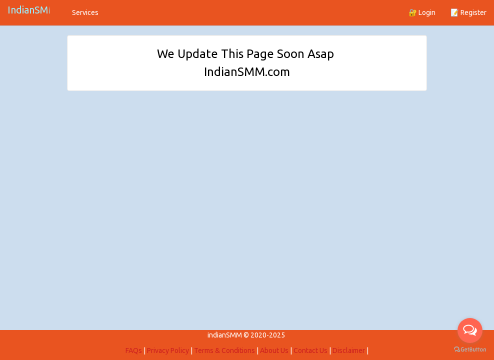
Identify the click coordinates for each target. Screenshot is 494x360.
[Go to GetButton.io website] (470, 349)
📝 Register (468, 12)
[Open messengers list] (470, 330)
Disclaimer (348, 350)
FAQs (134, 350)
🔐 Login (422, 12)
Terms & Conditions (224, 350)
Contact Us (311, 350)
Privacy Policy (168, 350)
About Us (274, 350)
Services (85, 12)
